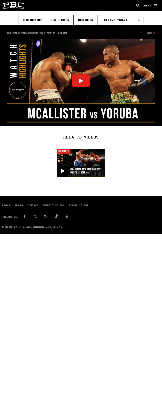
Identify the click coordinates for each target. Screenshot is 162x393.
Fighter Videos (60, 20)
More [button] (149, 33)
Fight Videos (85, 20)
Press (19, 205)
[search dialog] (138, 5)
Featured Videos (32, 20)
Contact (33, 205)
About (6, 205)
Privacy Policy (54, 205)
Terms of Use (79, 205)
